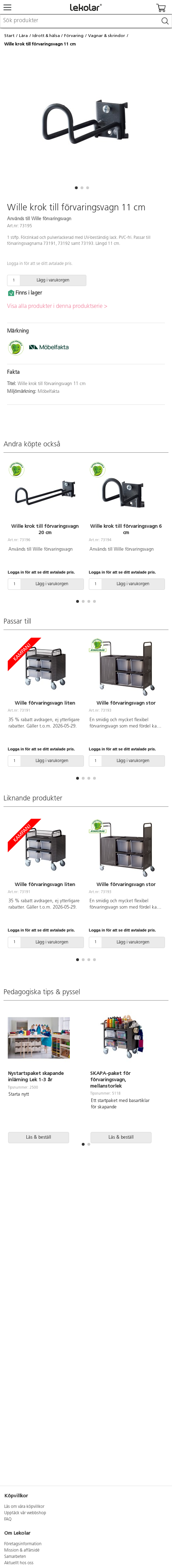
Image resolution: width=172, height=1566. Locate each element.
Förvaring (74, 35)
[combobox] (86, 21)
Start (9, 35)
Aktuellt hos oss (18, 1563)
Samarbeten (15, 1557)
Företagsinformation (23, 1544)
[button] (76, 187)
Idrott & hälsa (46, 35)
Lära (23, 35)
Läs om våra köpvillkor (24, 1507)
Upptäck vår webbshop (25, 1513)
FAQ (8, 1519)
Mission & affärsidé (21, 1550)
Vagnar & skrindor (106, 35)
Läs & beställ (38, 1137)
